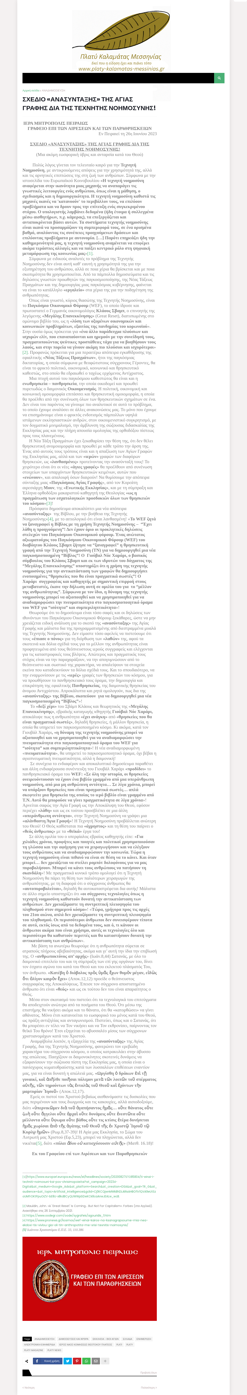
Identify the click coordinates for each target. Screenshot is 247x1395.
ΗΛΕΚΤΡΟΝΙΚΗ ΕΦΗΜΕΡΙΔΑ (39, 1344)
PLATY (129, 1344)
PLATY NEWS (54, 1350)
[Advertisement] (193, 115)
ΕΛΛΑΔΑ (127, 1339)
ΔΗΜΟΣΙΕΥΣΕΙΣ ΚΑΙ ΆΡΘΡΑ (73, 1339)
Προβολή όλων (148, 1372)
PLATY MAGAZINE (33, 1350)
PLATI (119, 1344)
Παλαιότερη (148, 1388)
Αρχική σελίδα (30, 90)
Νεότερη (30, 1388)
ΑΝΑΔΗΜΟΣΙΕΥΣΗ (53, 90)
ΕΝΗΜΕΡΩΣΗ (143, 1339)
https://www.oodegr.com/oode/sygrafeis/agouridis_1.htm (68, 1215)
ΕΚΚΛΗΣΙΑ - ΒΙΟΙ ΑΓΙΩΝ (106, 1339)
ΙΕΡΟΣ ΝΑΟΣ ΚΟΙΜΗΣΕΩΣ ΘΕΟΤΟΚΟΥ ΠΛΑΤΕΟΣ (85, 1344)
